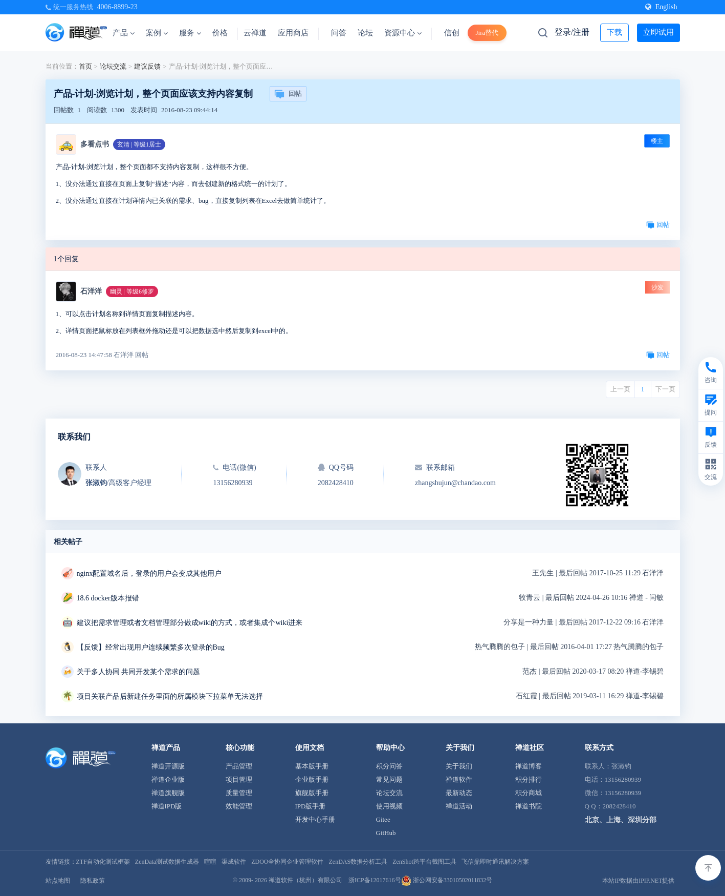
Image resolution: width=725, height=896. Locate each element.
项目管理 (239, 779)
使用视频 (389, 806)
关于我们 (459, 766)
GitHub (386, 833)
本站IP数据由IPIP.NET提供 (638, 880)
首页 (85, 66)
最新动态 (459, 793)
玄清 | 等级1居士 (139, 144)
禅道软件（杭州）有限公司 (305, 880)
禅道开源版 (168, 766)
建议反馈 (147, 66)
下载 (614, 32)
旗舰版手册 (311, 793)
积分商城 (528, 793)
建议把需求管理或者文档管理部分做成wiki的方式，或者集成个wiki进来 (190, 623)
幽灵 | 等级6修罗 (132, 291)
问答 (338, 33)
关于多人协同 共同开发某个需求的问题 (139, 672)
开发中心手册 (315, 819)
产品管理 (239, 766)
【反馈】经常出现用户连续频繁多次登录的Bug (151, 647)
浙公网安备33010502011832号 (447, 880)
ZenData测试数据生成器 (167, 861)
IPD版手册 (310, 806)
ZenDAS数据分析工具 (357, 861)
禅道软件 (459, 779)
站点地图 (58, 880)
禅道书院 (528, 806)
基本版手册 (311, 766)
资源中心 (403, 33)
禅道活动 (459, 806)
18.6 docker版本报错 (108, 598)
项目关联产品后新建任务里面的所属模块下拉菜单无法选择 (170, 696)
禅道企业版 (168, 779)
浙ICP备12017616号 (374, 880)
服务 (190, 33)
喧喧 (210, 861)
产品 (124, 33)
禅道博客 (528, 766)
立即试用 (658, 32)
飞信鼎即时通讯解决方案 (495, 861)
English (661, 7)
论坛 (365, 33)
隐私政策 (92, 880)
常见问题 (389, 779)
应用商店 (293, 33)
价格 (220, 33)
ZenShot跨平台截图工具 (424, 861)
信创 (451, 33)
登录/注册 (572, 32)
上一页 (620, 389)
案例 (157, 33)
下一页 (665, 389)
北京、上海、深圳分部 (620, 820)
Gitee (383, 819)
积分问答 (389, 766)
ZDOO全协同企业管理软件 (287, 861)
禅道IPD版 (166, 806)
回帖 (288, 94)
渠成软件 (234, 861)
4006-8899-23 (117, 7)
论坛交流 (113, 66)
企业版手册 (311, 779)
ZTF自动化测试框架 (103, 861)
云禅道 (255, 33)
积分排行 (528, 779)
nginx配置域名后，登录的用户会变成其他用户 (149, 573)
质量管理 (239, 793)
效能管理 (239, 806)
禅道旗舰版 (168, 793)
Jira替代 (487, 32)
